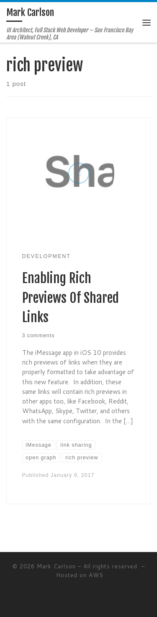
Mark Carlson (56, 566)
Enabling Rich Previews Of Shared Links (70, 297)
